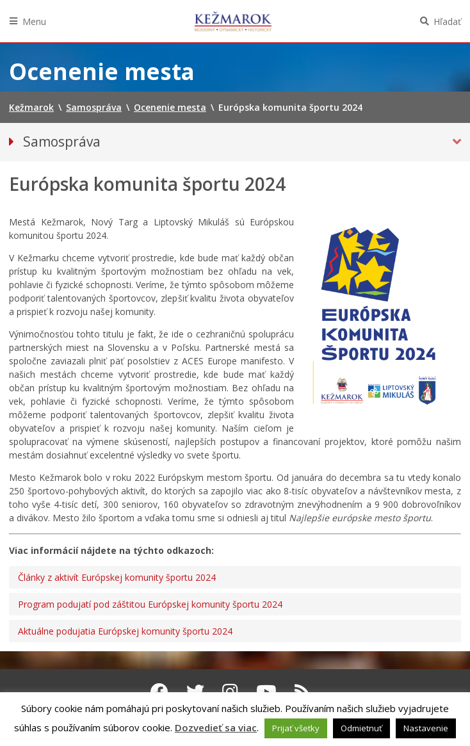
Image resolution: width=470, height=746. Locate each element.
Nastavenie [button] (425, 728)
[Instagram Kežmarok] (230, 691)
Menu (34, 21)
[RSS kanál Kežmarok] (303, 691)
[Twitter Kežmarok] (195, 691)
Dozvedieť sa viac (216, 727)
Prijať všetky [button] (296, 728)
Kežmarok (233, 21)
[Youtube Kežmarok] (266, 691)
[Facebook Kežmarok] (159, 691)
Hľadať (447, 21)
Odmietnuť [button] (361, 728)
